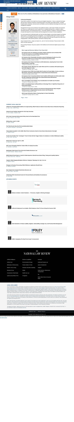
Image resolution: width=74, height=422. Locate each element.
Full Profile (13, 45)
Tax (38, 274)
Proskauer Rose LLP (12, 38)
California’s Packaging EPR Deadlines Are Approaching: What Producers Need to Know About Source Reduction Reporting (35, 106)
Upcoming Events (11, 179)
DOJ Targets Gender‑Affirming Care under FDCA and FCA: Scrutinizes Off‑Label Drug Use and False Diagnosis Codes (43, 67)
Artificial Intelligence (11, 259)
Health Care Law (25, 273)
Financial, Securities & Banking (28, 267)
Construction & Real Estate (12, 273)
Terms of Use (56, 286)
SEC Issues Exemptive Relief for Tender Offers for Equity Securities (22, 145)
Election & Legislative (26, 259)
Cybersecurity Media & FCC (13, 275)
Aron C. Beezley (10, 112)
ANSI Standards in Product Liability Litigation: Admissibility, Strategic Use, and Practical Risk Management (37, 223)
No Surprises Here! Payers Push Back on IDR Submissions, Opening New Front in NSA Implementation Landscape (42, 62)
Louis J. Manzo (17, 117)
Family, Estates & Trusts (27, 265)
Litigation (39, 267)
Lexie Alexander (19, 127)
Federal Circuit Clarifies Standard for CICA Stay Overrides (19, 111)
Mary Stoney (16, 171)
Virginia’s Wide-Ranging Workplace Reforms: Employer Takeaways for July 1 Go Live (26, 160)
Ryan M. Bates (10, 171)
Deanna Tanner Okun (11, 156)
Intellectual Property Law (43, 262)
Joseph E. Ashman (11, 132)
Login (67, 3)
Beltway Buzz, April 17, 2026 (12, 121)
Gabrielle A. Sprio (17, 112)
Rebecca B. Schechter (11, 166)
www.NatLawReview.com (11, 289)
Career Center (46, 7)
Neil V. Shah (10, 137)
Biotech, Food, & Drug (11, 267)
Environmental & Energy (27, 262)
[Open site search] (65, 9)
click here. (24, 307)
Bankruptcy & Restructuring (12, 265)
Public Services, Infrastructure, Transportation (44, 271)
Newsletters (32, 7)
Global (23, 270)
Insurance (40, 259)
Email (13, 53)
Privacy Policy (63, 286)
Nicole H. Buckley (11, 151)
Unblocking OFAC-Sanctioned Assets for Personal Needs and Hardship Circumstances (26, 174)
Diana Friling (10, 176)
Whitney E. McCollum (18, 151)
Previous (62, 14)
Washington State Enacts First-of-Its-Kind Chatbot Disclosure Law (21, 150)
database (43, 288)
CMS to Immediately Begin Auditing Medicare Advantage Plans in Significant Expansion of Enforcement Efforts (43, 84)
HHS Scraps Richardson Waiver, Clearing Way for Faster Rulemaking (38, 93)
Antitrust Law (9, 262)
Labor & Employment (42, 265)
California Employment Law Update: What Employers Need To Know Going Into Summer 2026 (34, 208)
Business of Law (10, 270)
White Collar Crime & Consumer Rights (44, 278)
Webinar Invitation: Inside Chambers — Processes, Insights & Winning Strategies (31, 192)
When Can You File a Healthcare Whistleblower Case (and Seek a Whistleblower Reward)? (39, 13)
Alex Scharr (15, 137)
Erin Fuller (14, 142)
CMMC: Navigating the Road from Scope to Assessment (25, 239)
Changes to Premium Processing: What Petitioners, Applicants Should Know (24, 165)
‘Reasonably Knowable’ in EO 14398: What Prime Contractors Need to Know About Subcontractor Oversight (31, 131)
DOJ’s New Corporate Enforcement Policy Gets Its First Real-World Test (23, 116)
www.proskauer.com (13, 41)
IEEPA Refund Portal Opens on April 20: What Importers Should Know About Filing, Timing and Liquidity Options (32, 155)
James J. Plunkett (11, 122)
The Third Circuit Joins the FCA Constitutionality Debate (19, 126)
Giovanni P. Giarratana (12, 127)
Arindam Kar (18, 156)
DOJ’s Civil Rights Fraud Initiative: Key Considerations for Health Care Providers (41, 80)
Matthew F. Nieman (11, 161)
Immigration (24, 275)
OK (25, 1)
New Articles (1, 18)
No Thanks (30, 1)
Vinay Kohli (12, 33)
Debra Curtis (10, 142)
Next (64, 14)
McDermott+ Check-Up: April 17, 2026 (15, 140)
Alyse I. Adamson (11, 117)
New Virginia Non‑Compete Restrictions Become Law (18, 170)
